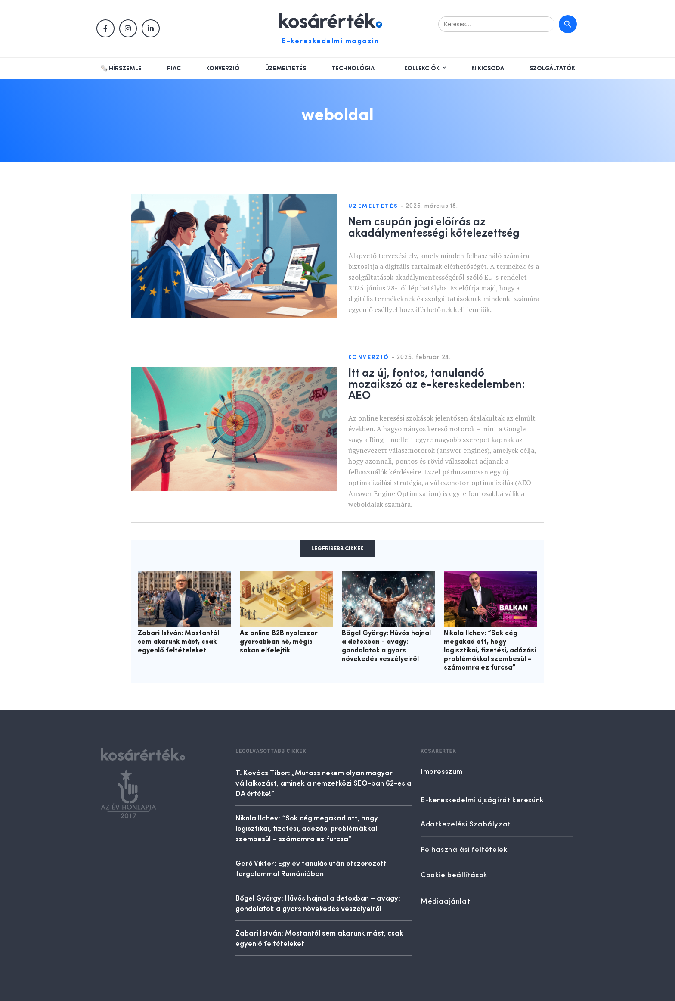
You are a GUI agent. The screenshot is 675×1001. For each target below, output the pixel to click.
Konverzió (223, 68)
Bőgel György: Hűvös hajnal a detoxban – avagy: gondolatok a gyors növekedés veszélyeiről (317, 902)
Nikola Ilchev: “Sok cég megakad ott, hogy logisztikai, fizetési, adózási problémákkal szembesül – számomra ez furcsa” (306, 827)
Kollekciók (422, 68)
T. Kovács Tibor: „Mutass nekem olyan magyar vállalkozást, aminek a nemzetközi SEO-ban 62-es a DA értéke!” (323, 782)
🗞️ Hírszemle (121, 68)
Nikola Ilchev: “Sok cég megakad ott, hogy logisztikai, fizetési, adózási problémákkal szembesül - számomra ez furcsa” (490, 650)
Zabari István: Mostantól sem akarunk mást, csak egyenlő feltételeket (178, 642)
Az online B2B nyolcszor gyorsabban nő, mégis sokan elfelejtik (279, 642)
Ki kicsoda (487, 68)
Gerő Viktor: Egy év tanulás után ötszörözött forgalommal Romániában (311, 868)
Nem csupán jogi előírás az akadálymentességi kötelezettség (434, 226)
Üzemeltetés (285, 68)
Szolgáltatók (552, 68)
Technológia (353, 68)
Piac (174, 68)
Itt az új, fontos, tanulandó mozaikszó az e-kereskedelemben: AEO (436, 383)
